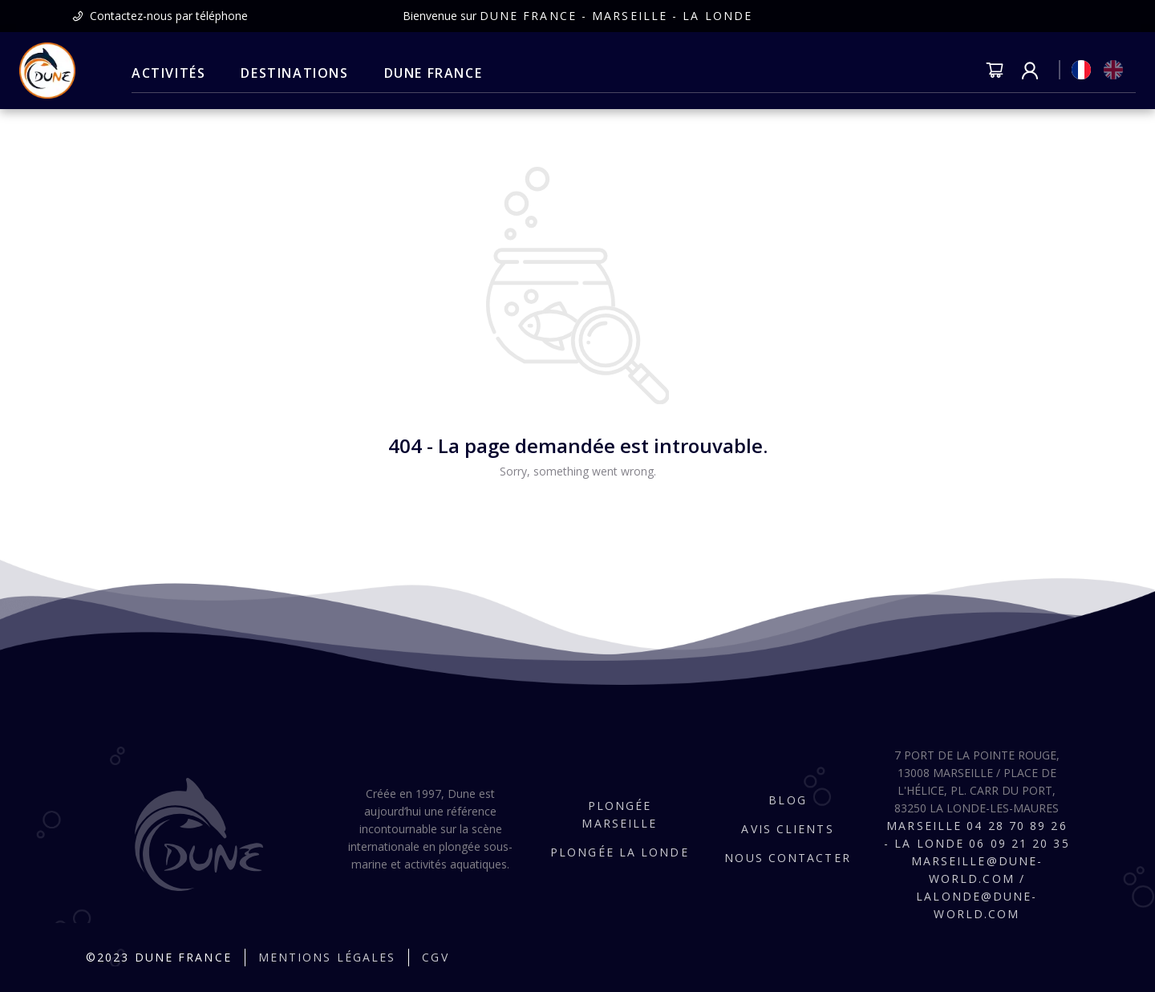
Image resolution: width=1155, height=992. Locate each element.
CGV (435, 957)
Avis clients (787, 828)
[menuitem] (168, 74)
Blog (787, 800)
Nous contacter (787, 857)
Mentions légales (327, 957)
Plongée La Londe (619, 852)
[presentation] (160, 15)
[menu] (307, 74)
